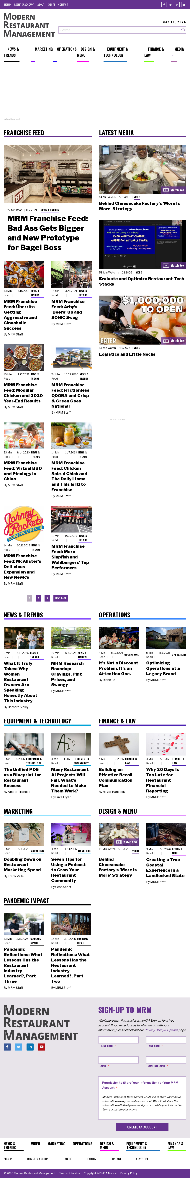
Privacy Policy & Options (161, 1030)
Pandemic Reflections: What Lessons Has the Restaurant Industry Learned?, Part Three (23, 965)
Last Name (154, 1046)
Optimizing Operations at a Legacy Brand (163, 668)
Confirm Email (156, 1066)
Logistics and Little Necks (127, 354)
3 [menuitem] (47, 598)
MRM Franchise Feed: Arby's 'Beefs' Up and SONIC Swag (68, 309)
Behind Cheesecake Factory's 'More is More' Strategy (118, 867)
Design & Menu (177, 851)
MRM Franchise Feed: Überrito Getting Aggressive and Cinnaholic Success (20, 315)
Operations (131, 654)
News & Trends (50, 210)
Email (103, 1066)
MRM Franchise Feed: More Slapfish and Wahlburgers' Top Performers (70, 557)
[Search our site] (119, 30)
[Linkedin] (177, 4)
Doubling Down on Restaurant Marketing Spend (22, 865)
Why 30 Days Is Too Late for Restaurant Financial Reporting (162, 780)
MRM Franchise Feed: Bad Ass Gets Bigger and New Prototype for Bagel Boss (47, 233)
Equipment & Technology (34, 761)
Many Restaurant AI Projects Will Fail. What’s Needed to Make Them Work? (70, 780)
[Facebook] (163, 4)
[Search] (183, 30)
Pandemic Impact (35, 941)
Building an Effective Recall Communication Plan (115, 777)
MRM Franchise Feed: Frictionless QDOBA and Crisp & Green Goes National (70, 395)
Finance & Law (131, 761)
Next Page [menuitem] (60, 598)
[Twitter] (170, 4)
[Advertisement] (95, 91)
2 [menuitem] (38, 598)
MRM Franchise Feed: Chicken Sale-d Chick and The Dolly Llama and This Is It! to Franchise (69, 476)
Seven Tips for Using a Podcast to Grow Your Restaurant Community (68, 870)
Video (137, 197)
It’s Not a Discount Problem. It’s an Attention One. (118, 668)
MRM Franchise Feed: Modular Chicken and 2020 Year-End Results (23, 392)
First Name (106, 1046)
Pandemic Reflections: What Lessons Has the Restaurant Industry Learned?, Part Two (70, 965)
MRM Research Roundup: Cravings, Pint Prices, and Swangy (67, 674)
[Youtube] (183, 4)
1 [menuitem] (29, 598)
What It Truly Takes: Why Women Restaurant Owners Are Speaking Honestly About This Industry (20, 682)
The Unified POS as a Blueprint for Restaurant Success (22, 777)
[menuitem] (7, 4)
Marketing (37, 851)
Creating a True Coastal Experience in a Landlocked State (165, 867)
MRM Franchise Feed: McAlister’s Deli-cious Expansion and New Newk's (22, 566)
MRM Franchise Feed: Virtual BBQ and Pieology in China (23, 470)
